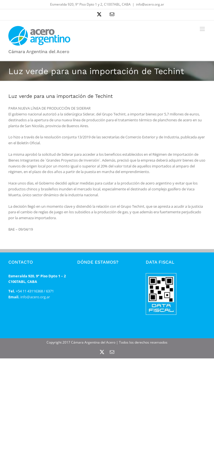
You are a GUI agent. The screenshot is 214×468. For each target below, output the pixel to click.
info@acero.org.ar (150, 4)
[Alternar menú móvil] (203, 29)
